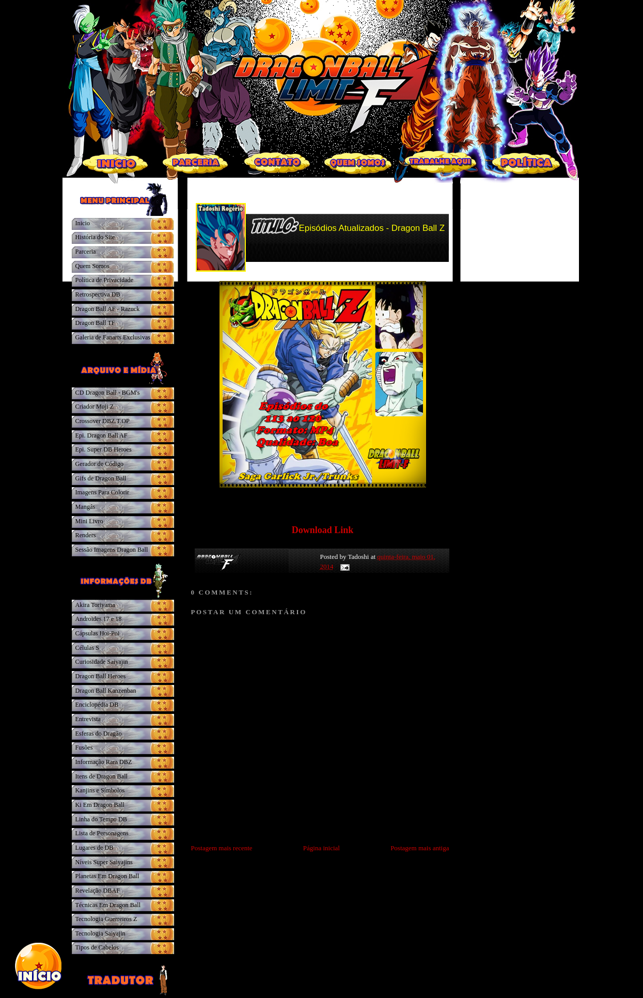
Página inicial (321, 848)
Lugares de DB (94, 847)
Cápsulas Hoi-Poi (97, 633)
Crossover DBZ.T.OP (102, 421)
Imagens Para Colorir (102, 492)
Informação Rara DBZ (103, 762)
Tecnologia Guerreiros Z (106, 919)
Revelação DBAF (97, 890)
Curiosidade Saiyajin (101, 661)
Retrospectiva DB (97, 294)
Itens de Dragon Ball (101, 776)
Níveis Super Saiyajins (104, 862)
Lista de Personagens (102, 833)
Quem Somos (92, 266)
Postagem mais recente (222, 848)
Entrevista (88, 719)
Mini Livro (89, 521)
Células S (87, 647)
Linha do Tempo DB (101, 819)
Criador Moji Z (94, 406)
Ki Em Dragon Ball (99, 804)
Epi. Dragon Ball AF (101, 435)
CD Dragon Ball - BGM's (107, 392)
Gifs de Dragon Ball (101, 478)
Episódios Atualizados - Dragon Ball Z (372, 228)
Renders (85, 535)
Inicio (82, 223)
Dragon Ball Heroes (100, 676)
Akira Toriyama (95, 605)
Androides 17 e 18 (98, 618)
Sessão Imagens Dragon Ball (111, 549)
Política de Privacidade (104, 280)
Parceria (85, 251)
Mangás (85, 506)
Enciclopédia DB (97, 704)
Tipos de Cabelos (97, 947)
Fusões (84, 747)
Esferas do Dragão (98, 733)
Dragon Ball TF (95, 322)
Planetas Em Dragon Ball (107, 876)
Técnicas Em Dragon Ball (108, 905)
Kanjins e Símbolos (100, 790)
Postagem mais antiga (419, 848)
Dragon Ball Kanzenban (105, 690)
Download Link (323, 530)
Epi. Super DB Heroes (103, 449)
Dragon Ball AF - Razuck (107, 309)
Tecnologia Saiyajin (100, 933)
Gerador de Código (99, 463)
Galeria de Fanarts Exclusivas (113, 337)
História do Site (95, 237)
